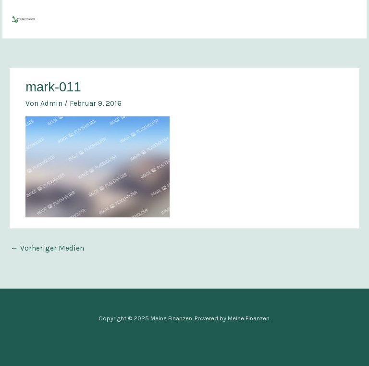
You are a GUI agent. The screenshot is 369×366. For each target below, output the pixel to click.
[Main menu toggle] (346, 19)
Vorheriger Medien (47, 248)
